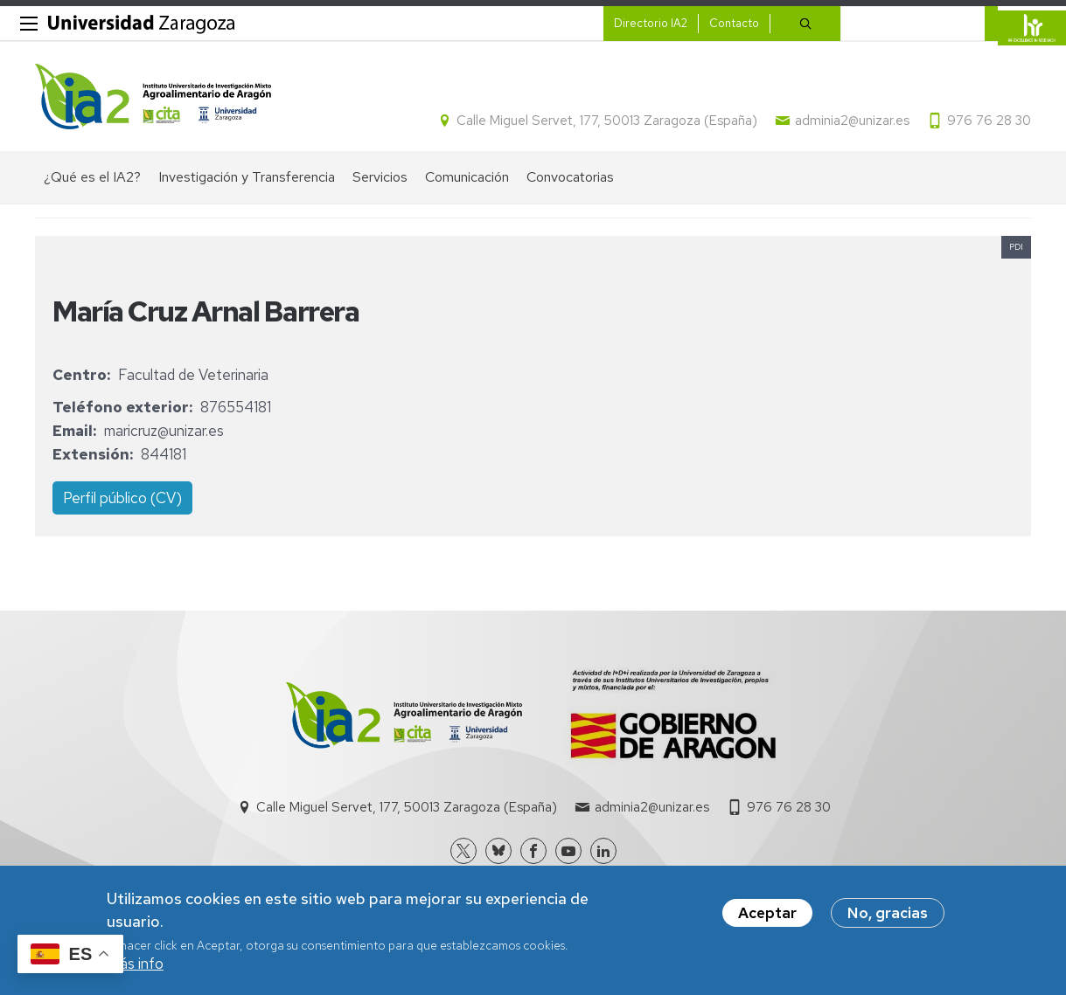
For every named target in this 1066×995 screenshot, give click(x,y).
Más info (135, 968)
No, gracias (887, 918)
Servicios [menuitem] (380, 177)
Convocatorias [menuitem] (570, 177)
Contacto (734, 23)
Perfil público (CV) (122, 498)
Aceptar (767, 918)
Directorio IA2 (650, 23)
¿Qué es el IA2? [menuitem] (92, 177)
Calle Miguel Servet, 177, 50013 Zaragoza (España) (606, 120)
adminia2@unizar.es (852, 120)
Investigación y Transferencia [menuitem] (246, 177)
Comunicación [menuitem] (467, 177)
